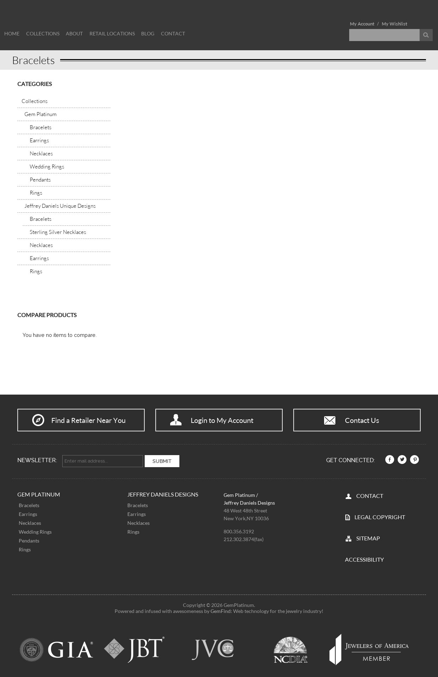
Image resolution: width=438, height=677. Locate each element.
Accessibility (364, 558)
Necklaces (30, 522)
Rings (25, 548)
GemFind (221, 610)
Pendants (29, 540)
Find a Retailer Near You (88, 420)
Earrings (28, 513)
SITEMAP (368, 536)
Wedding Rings (35, 531)
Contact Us (362, 420)
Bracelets (29, 504)
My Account (362, 24)
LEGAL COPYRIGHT (380, 515)
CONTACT (369, 494)
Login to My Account (222, 420)
